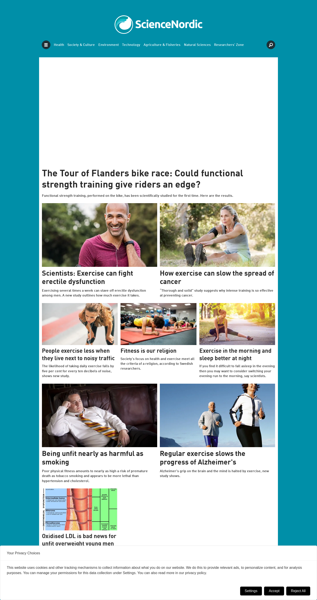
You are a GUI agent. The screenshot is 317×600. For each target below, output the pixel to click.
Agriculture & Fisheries (162, 45)
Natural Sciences (197, 45)
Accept (274, 591)
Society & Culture (81, 45)
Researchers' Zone (229, 45)
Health (59, 45)
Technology (131, 45)
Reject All (298, 591)
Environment (108, 45)
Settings (251, 591)
